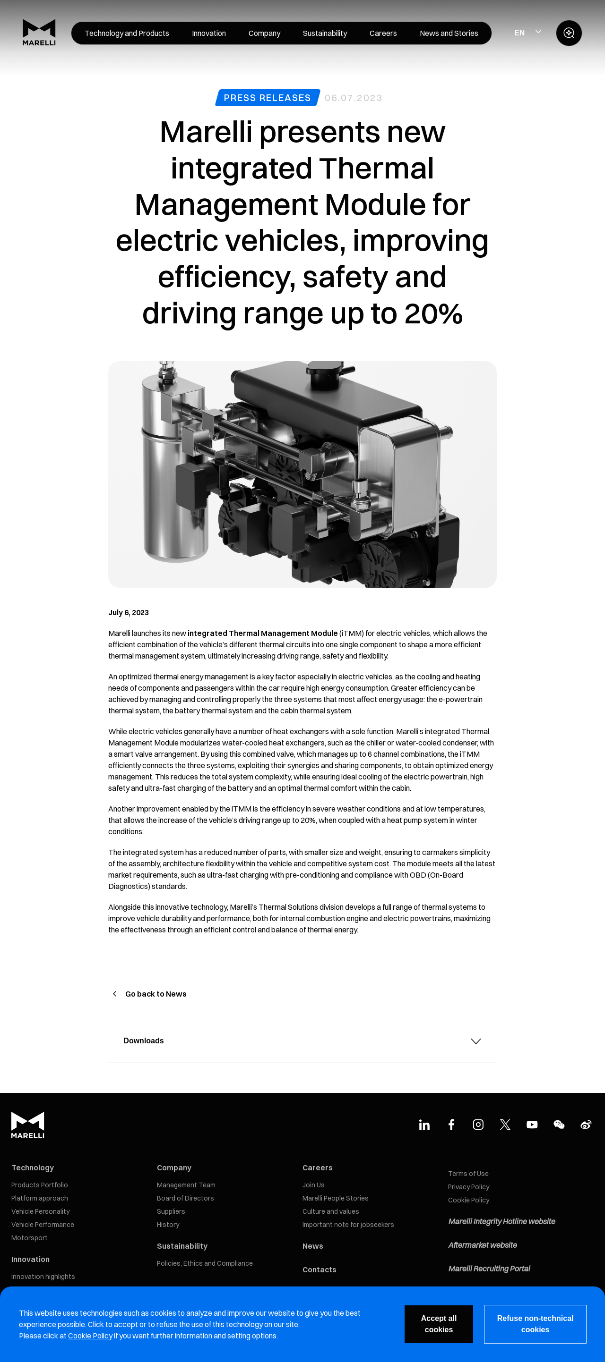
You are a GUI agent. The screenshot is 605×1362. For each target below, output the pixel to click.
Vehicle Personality (40, 1211)
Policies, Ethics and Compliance (205, 1263)
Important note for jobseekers (348, 1224)
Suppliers (171, 1211)
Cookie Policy (468, 1200)
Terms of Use (468, 1173)
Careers (317, 1167)
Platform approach (39, 1198)
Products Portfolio (39, 1185)
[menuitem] (127, 33)
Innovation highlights (43, 1276)
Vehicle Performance (42, 1224)
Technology (32, 1167)
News (312, 1246)
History (168, 1224)
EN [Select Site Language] (519, 33)
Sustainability (182, 1246)
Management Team (186, 1185)
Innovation (30, 1259)
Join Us (313, 1185)
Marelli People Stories (335, 1198)
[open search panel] (569, 33)
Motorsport (29, 1238)
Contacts (319, 1269)
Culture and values (330, 1211)
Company (174, 1167)
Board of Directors (185, 1198)
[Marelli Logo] (39, 43)
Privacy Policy (468, 1187)
